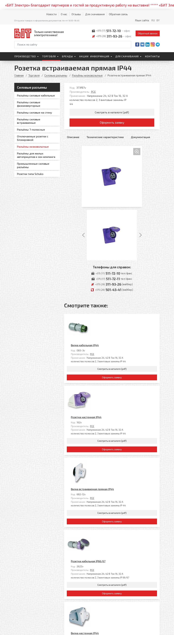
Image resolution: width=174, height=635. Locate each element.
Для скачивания (95, 14)
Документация (140, 137)
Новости (51, 14)
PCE (93, 91)
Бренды (67, 56)
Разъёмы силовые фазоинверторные (28, 104)
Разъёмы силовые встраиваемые (28, 121)
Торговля (49, 56)
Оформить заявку (112, 123)
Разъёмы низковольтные (87, 75)
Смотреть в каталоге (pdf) (112, 112)
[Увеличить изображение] (112, 176)
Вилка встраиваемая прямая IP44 (116, 416)
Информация (99, 56)
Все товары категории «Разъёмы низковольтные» (128, 562)
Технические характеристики (105, 137)
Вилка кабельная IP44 (109, 318)
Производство (25, 56)
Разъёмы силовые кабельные (36, 95)
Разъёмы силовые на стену (34, 112)
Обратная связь (118, 14)
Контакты (152, 56)
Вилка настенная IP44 (109, 515)
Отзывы (76, 14)
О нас (64, 14)
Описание (73, 137)
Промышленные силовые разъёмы (33, 165)
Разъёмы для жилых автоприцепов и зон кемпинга (36, 155)
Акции (84, 56)
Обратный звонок (148, 33)
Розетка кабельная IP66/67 (112, 465)
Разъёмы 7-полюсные (31, 129)
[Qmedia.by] (151, 630)
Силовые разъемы (55, 75)
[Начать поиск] (128, 44)
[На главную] (39, 33)
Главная (19, 75)
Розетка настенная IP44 (110, 367)
